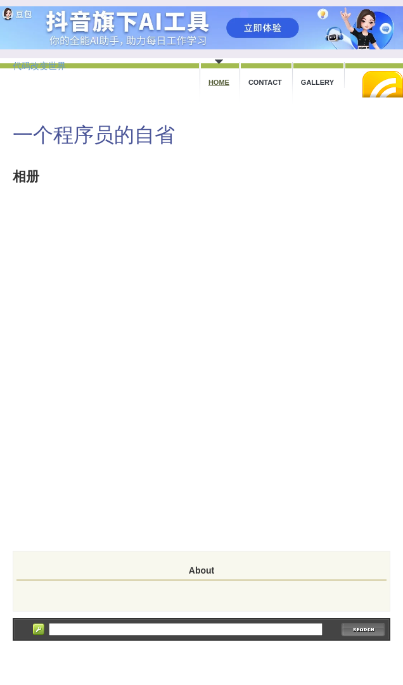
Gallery (317, 82)
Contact (265, 82)
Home (218, 82)
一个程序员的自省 (94, 134)
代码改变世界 (39, 66)
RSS (382, 84)
